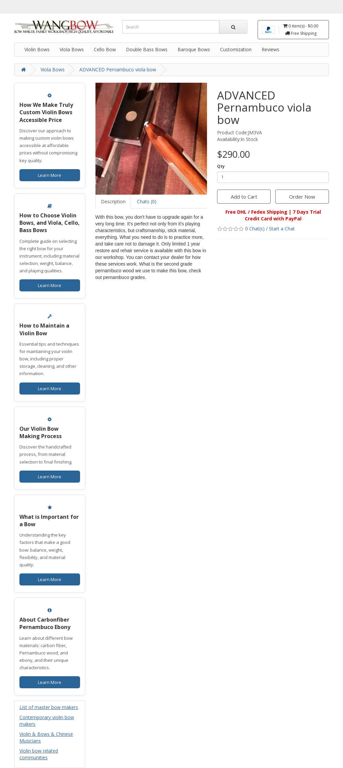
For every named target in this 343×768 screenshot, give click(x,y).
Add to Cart (244, 196)
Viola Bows (72, 49)
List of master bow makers (48, 707)
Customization (236, 49)
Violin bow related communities (38, 754)
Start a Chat (282, 228)
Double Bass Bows (146, 49)
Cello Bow (105, 49)
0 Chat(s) (255, 228)
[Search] (233, 26)
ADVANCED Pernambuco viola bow (117, 69)
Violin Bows (37, 49)
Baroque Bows (194, 49)
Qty (221, 166)
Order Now (302, 196)
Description (113, 201)
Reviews (270, 49)
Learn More (49, 175)
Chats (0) (146, 201)
